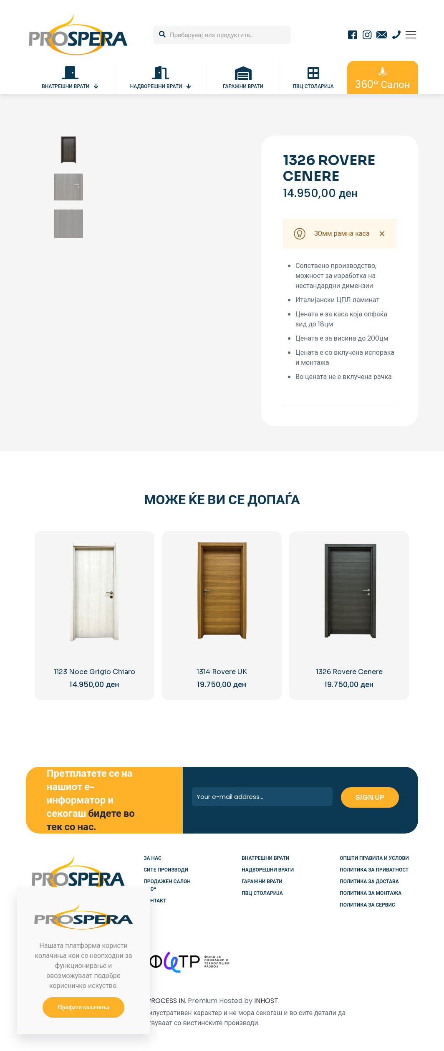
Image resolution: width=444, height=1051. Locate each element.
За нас (152, 858)
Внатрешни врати (265, 858)
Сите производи (166, 869)
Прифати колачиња (83, 1007)
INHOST (266, 1001)
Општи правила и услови (374, 858)
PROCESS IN (166, 1001)
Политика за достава (369, 881)
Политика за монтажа (370, 893)
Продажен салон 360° (167, 885)
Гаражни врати (262, 881)
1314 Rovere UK (222, 671)
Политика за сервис (367, 904)
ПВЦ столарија (262, 893)
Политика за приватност (374, 869)
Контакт (155, 900)
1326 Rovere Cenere (349, 671)
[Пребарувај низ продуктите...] (222, 35)
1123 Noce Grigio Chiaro (94, 671)
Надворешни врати (268, 869)
